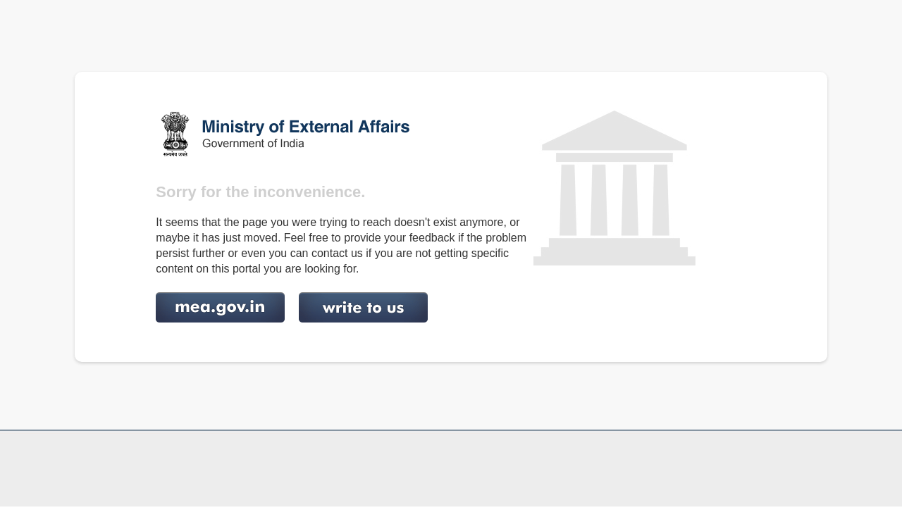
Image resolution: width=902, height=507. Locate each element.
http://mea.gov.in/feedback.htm (363, 307)
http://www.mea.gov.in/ (220, 307)
